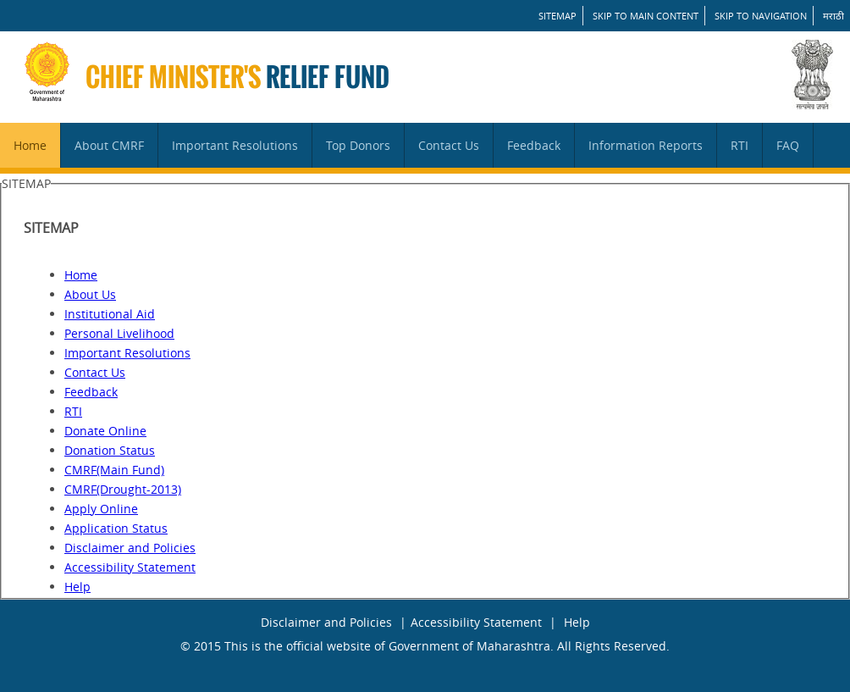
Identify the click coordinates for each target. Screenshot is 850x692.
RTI (739, 145)
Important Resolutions (235, 145)
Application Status (116, 528)
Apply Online (101, 509)
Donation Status (109, 450)
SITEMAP (557, 15)
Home (30, 145)
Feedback (533, 145)
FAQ (787, 145)
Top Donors (358, 145)
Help (77, 587)
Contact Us (448, 145)
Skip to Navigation (761, 15)
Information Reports (645, 145)
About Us (90, 294)
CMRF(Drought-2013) (122, 489)
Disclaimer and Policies (130, 548)
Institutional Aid (109, 314)
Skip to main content (645, 15)
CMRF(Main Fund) (114, 470)
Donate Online (105, 431)
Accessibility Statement (130, 567)
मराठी (833, 15)
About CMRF (109, 145)
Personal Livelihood (119, 333)
